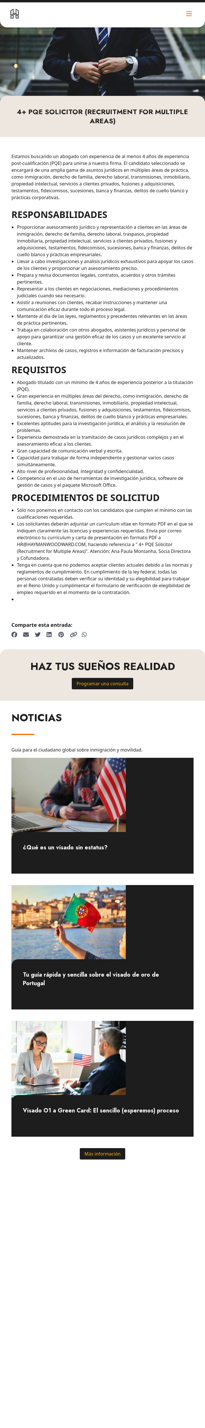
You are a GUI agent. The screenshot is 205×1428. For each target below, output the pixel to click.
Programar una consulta (102, 683)
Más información (102, 1154)
